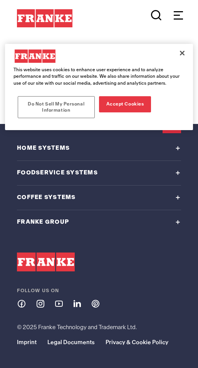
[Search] (156, 15)
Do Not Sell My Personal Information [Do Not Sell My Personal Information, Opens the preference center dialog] (56, 106)
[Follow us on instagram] (40, 303)
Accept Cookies (125, 103)
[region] (99, 87)
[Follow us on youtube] (58, 303)
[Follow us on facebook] (21, 303)
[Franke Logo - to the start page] (44, 18)
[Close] (182, 53)
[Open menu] (176, 15)
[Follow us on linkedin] (77, 303)
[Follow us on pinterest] (95, 303)
